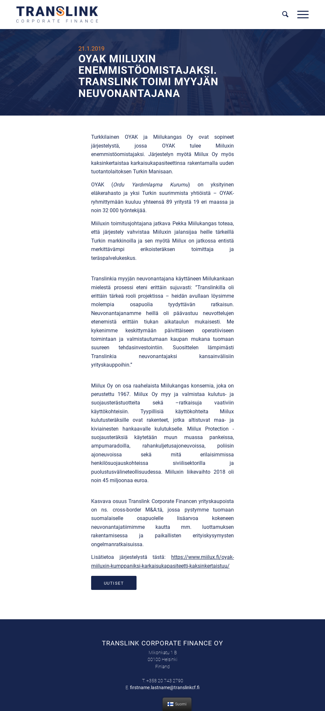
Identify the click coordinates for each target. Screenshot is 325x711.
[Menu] (301, 14)
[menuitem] (285, 14)
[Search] (285, 14)
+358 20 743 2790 (164, 680)
